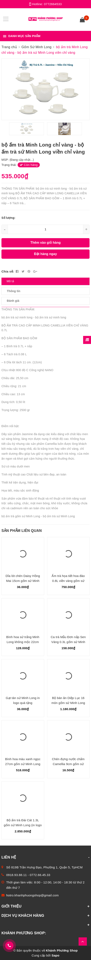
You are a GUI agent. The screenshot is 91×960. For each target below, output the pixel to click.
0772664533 (53, 4)
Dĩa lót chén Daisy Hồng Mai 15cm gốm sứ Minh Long (23, 580)
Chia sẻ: (7, 271)
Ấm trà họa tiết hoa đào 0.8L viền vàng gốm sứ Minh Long (68, 580)
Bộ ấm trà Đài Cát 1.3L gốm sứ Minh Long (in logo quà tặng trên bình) (23, 825)
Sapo (55, 955)
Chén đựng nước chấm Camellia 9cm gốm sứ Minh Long (68, 764)
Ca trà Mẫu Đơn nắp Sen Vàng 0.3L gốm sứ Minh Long (68, 642)
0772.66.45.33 (40, 875)
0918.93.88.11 (16, 875)
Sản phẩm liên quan (21, 531)
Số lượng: (8, 217)
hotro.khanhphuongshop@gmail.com (32, 895)
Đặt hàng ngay (45, 254)
